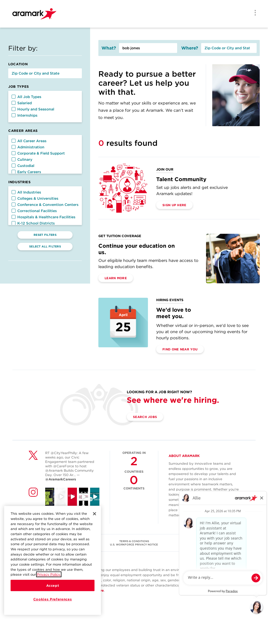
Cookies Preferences (52, 599)
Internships (24, 115)
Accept (52, 585)
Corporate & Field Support (38, 153)
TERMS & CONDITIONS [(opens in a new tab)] (134, 541)
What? (108, 48)
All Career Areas (29, 141)
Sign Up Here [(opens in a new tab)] (174, 205)
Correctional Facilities (34, 211)
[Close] (94, 513)
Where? (189, 48)
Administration (28, 147)
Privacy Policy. (49, 574)
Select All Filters (45, 246)
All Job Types (26, 97)
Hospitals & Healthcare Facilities (43, 217)
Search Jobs (145, 417)
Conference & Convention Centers (45, 205)
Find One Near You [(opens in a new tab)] (180, 349)
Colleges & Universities (35, 198)
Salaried (22, 103)
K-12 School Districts (33, 223)
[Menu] (253, 13)
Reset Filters (45, 235)
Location (18, 64)
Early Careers (26, 172)
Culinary (22, 159)
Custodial (23, 166)
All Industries (26, 192)
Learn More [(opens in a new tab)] (116, 278)
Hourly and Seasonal (33, 109)
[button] (13, 97)
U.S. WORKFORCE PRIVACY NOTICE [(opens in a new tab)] (134, 544)
